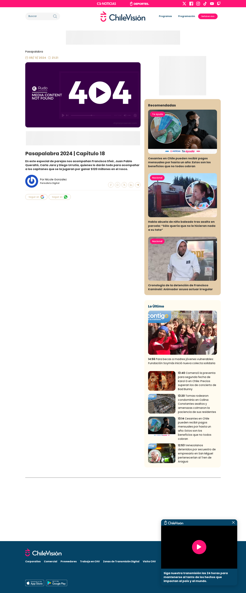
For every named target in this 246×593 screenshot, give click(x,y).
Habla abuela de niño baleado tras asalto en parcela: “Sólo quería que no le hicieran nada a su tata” (181, 289)
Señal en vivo (207, 16)
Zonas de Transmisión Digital (121, 561)
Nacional (157, 241)
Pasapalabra (34, 51)
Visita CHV (149, 561)
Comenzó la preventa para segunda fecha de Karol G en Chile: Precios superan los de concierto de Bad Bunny (197, 444)
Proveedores (69, 561)
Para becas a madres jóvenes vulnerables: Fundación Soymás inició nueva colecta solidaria (181, 425)
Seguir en (36, 197)
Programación (186, 16)
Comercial (50, 561)
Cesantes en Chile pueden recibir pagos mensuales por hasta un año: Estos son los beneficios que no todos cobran (179, 226)
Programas (165, 16)
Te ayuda (157, 177)
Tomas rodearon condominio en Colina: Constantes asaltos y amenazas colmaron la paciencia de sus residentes (197, 467)
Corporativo (33, 561)
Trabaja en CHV (90, 561)
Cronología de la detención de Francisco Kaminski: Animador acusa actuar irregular (180, 351)
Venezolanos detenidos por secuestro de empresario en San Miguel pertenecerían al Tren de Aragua (197, 517)
